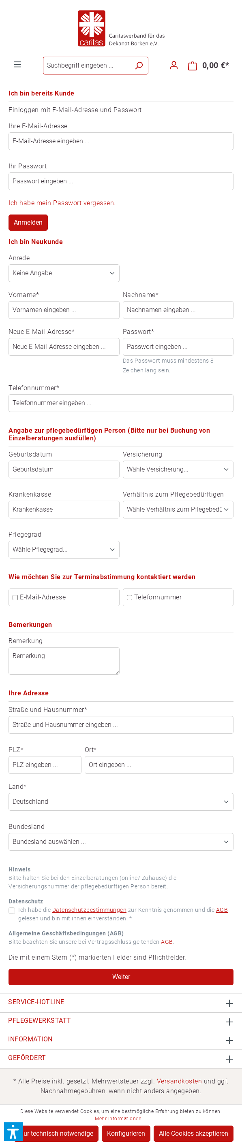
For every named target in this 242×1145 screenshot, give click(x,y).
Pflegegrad (25, 534)
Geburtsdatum (30, 454)
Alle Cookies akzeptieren (193, 1133)
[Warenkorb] (208, 65)
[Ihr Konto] (174, 65)
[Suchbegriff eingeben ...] (86, 65)
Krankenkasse (30, 494)
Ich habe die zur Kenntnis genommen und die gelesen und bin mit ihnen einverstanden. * (123, 914)
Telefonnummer (158, 597)
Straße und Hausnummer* (48, 710)
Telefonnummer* (34, 388)
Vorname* (24, 295)
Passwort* (138, 332)
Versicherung (143, 454)
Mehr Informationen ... (121, 1119)
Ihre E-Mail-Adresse (38, 126)
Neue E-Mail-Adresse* (42, 332)
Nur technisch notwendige (56, 1133)
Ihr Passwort (28, 166)
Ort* (91, 750)
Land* (18, 786)
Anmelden (28, 222)
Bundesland (27, 827)
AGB (222, 910)
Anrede (19, 258)
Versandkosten (179, 1081)
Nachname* (141, 295)
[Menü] (17, 64)
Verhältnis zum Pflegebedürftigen (173, 494)
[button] (13, 1131)
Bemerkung (26, 641)
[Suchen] (138, 65)
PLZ (16, 750)
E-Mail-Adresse (43, 597)
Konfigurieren (126, 1133)
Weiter (121, 977)
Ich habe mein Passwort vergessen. (62, 203)
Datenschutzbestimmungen (89, 910)
